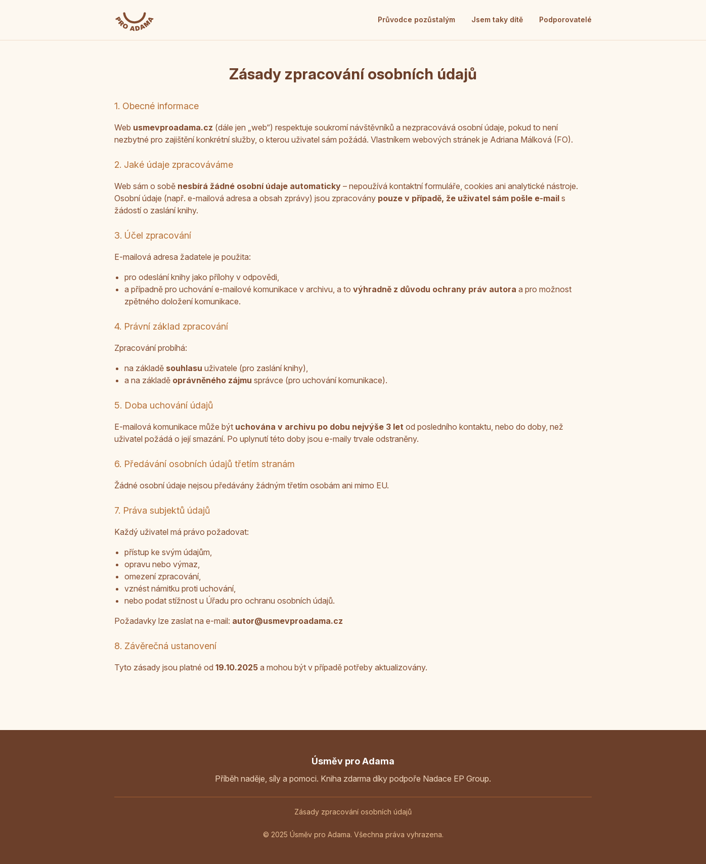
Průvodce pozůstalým (416, 19)
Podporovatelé (565, 19)
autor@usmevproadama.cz (287, 621)
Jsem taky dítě (497, 19)
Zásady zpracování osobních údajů (353, 811)
